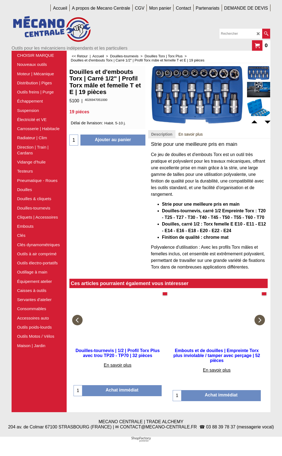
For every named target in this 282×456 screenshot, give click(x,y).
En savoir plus (190, 134)
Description (161, 134)
